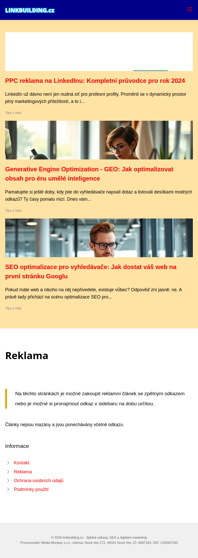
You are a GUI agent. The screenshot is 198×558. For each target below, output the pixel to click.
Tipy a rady (13, 113)
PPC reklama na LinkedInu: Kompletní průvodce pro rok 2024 (95, 80)
